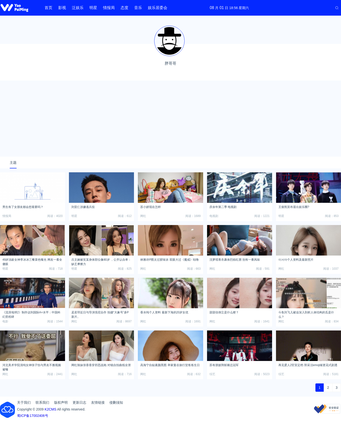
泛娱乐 (78, 8)
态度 (124, 8)
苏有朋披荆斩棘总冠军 (224, 365)
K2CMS (50, 409)
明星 (93, 8)
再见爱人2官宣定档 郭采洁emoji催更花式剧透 (308, 365)
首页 (48, 8)
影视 (62, 8)
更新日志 (79, 402)
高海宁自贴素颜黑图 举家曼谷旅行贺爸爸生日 (169, 365)
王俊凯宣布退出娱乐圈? (293, 207)
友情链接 (98, 402)
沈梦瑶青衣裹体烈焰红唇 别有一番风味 (234, 259)
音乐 (138, 8)
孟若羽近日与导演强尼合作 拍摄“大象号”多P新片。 (100, 314)
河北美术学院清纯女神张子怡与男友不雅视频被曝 (31, 366)
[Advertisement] (170, 118)
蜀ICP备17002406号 (32, 416)
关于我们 (24, 402)
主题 (13, 162)
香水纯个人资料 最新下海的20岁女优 (164, 312)
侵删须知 (116, 402)
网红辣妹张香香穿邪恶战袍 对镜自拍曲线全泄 (101, 365)
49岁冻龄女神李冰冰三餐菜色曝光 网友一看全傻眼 (32, 261)
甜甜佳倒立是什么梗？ (224, 312)
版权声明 (61, 402)
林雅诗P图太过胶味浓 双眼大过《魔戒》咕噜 (169, 259)
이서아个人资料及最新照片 (295, 259)
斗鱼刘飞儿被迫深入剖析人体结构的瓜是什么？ (306, 314)
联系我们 (42, 402)
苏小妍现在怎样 (150, 207)
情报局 (109, 8)
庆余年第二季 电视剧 (223, 207)
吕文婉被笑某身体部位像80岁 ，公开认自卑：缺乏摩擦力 (101, 261)
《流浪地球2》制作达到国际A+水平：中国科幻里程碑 (31, 314)
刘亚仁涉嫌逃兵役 (83, 207)
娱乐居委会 (157, 8)
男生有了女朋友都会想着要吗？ (22, 207)
